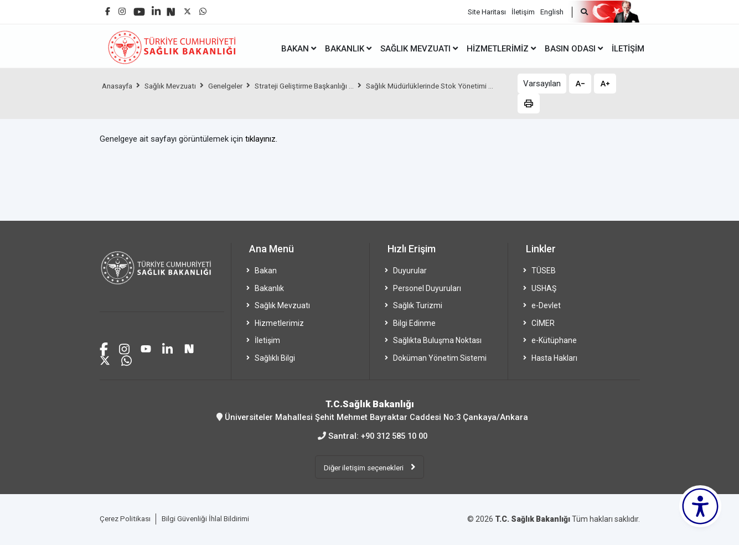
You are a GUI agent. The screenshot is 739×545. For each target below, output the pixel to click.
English (552, 11)
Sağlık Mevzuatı (176, 85)
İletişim (523, 11)
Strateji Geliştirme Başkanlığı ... (319, 85)
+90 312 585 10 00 (394, 435)
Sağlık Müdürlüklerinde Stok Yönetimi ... (170, 104)
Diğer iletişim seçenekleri (364, 467)
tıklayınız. (261, 139)
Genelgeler (235, 85)
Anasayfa (119, 85)
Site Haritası (487, 11)
